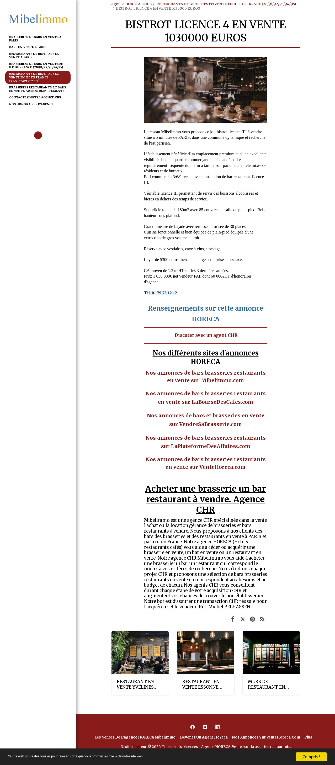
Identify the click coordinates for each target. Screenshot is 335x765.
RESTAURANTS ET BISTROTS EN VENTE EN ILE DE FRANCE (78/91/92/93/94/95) (226, 4)
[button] (38, 135)
